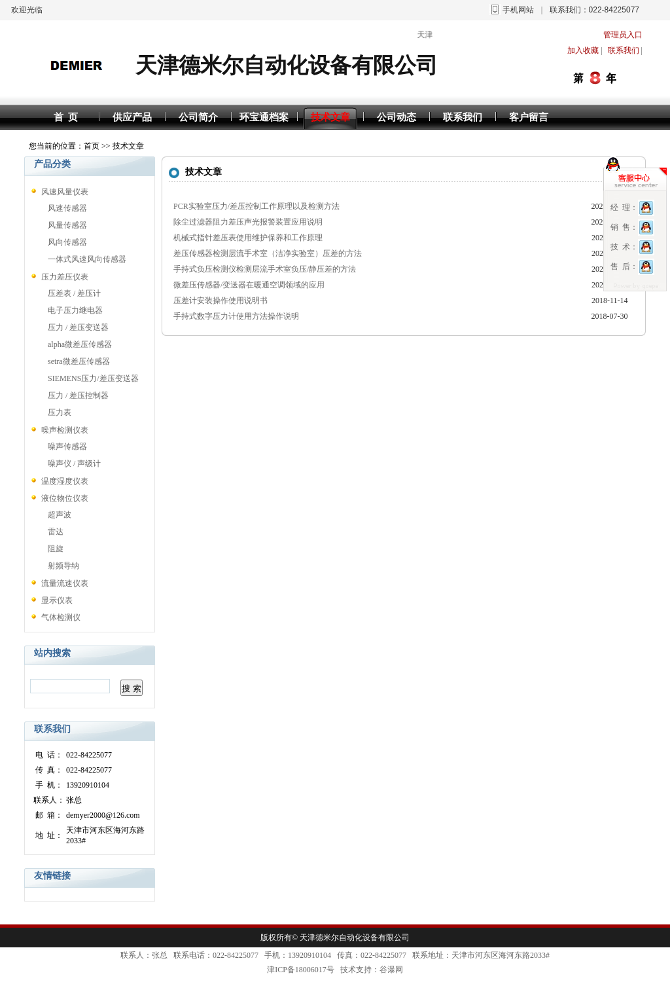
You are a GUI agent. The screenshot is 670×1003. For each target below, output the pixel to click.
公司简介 (198, 117)
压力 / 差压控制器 (78, 395)
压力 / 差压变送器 (78, 327)
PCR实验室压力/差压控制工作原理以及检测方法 (256, 206)
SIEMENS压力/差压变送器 (93, 378)
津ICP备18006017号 (300, 969)
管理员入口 (623, 34)
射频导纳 (63, 565)
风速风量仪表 (64, 191)
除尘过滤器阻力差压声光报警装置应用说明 (248, 222)
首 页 (66, 117)
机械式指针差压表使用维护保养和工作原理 (248, 237)
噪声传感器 (67, 446)
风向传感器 (67, 242)
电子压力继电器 (75, 310)
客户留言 (528, 117)
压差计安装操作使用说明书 (220, 300)
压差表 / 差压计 (74, 293)
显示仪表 (57, 600)
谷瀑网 (391, 969)
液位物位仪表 (64, 498)
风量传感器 (67, 225)
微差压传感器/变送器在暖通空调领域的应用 (249, 284)
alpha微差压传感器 (80, 344)
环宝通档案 (264, 117)
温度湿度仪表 (64, 481)
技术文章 (330, 117)
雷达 (55, 531)
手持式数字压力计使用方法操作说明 (236, 316)
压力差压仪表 (64, 277)
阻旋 (55, 548)
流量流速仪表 (64, 583)
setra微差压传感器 (79, 361)
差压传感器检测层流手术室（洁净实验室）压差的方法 (267, 253)
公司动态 (396, 117)
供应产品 (132, 117)
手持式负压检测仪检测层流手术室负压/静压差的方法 (264, 269)
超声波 (59, 514)
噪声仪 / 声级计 (74, 463)
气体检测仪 (60, 617)
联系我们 (462, 117)
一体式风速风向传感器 (87, 259)
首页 (91, 146)
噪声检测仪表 (64, 430)
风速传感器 (67, 208)
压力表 (59, 412)
